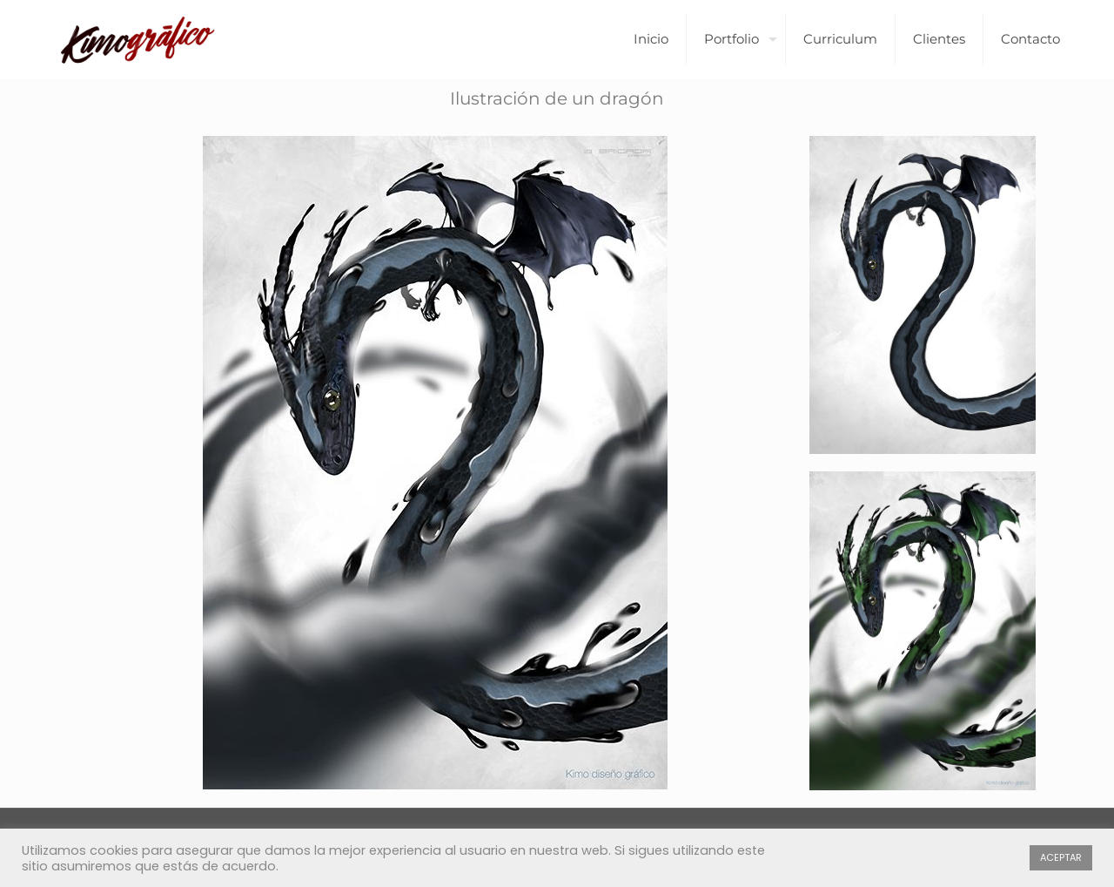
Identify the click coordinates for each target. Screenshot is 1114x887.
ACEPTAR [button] (1061, 857)
